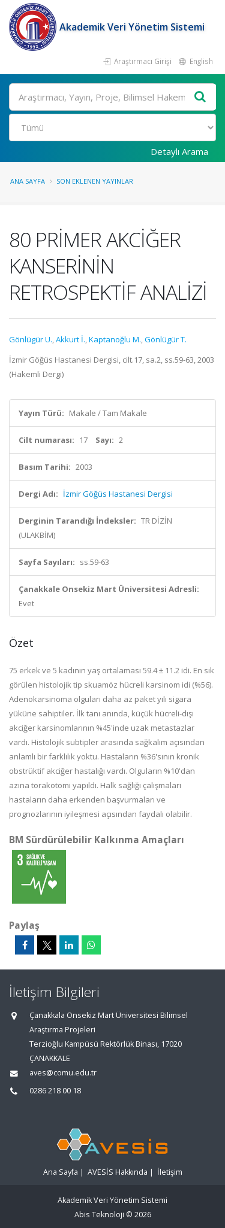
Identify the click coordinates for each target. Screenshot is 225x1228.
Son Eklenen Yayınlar (94, 181)
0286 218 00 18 (55, 1091)
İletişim (169, 1172)
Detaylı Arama (179, 151)
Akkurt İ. (70, 339)
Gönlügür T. (166, 339)
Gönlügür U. (30, 339)
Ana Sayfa (27, 181)
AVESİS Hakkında (118, 1172)
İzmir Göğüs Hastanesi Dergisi (118, 493)
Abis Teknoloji (99, 1214)
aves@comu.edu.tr (63, 1073)
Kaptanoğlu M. (115, 339)
